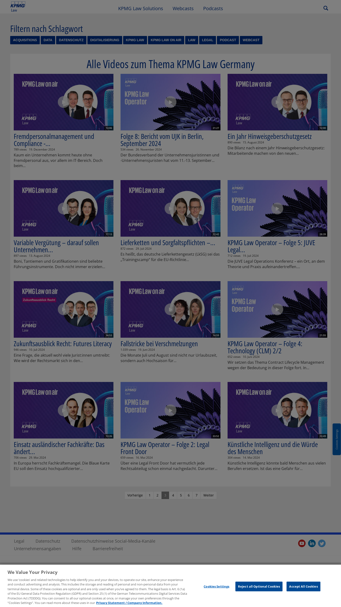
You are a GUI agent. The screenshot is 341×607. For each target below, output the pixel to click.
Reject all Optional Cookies (259, 588)
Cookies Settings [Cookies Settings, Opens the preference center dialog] (216, 588)
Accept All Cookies (303, 588)
